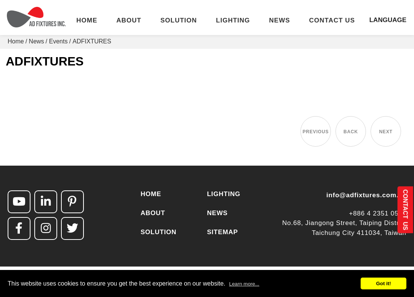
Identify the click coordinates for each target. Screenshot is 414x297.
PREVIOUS (316, 131)
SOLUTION (178, 20)
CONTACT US (332, 20)
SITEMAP (222, 232)
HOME (86, 20)
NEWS (279, 20)
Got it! (383, 283)
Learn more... (244, 284)
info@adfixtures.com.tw (366, 195)
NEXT (385, 131)
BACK (350, 131)
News (36, 41)
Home (16, 41)
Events (58, 41)
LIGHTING (233, 20)
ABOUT (128, 20)
